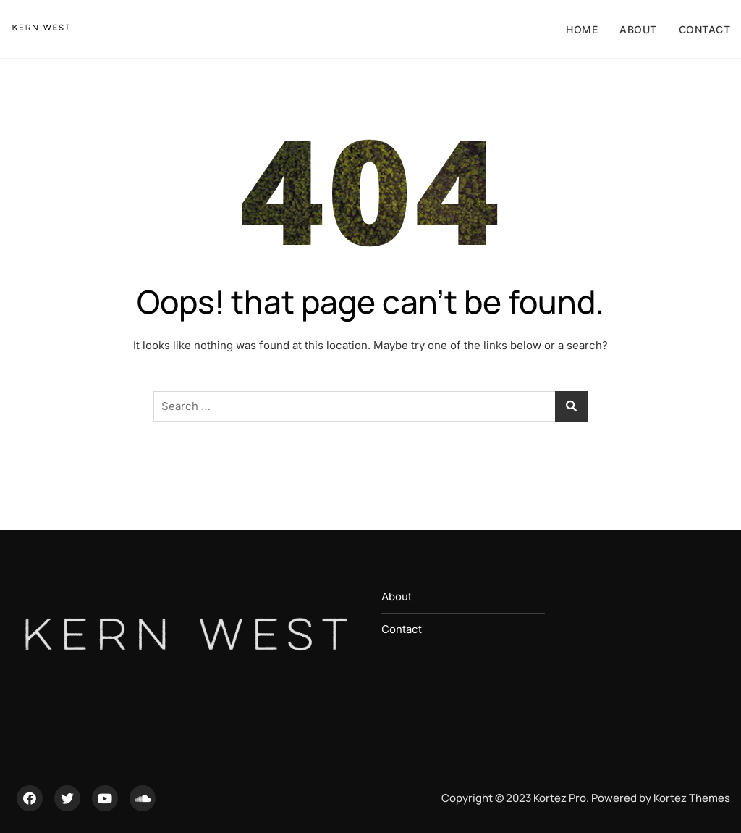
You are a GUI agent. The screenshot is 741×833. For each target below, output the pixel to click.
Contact (705, 29)
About (638, 29)
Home (582, 29)
